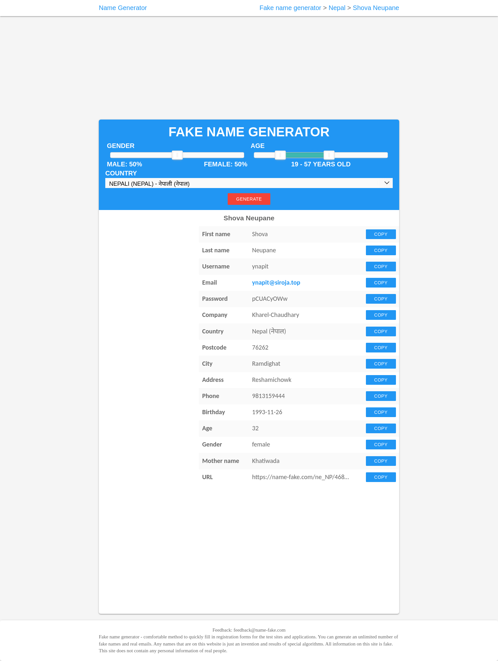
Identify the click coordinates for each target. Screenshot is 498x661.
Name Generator (123, 7)
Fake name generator (290, 7)
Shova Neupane (376, 7)
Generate (249, 199)
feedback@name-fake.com (259, 630)
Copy (381, 234)
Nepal (336, 7)
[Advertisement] (249, 68)
